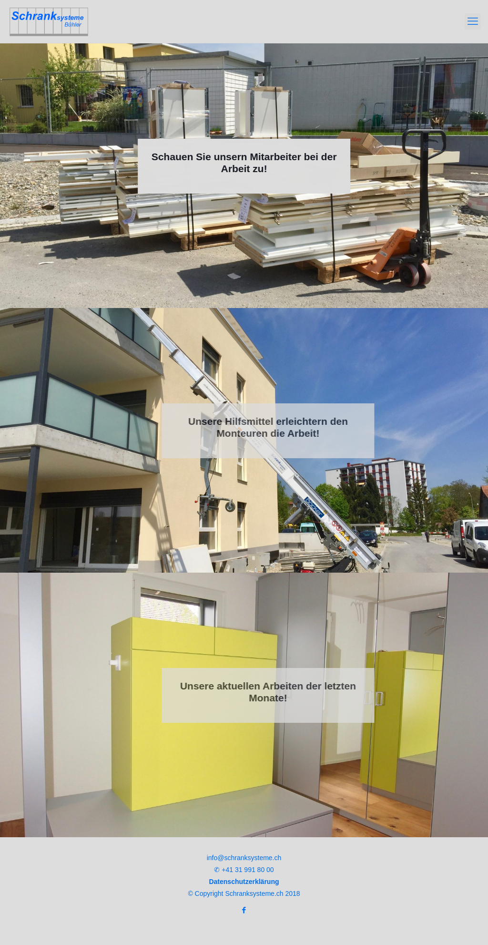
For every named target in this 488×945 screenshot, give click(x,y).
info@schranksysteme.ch (244, 858)
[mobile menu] (473, 21)
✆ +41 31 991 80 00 (244, 869)
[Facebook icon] (244, 910)
